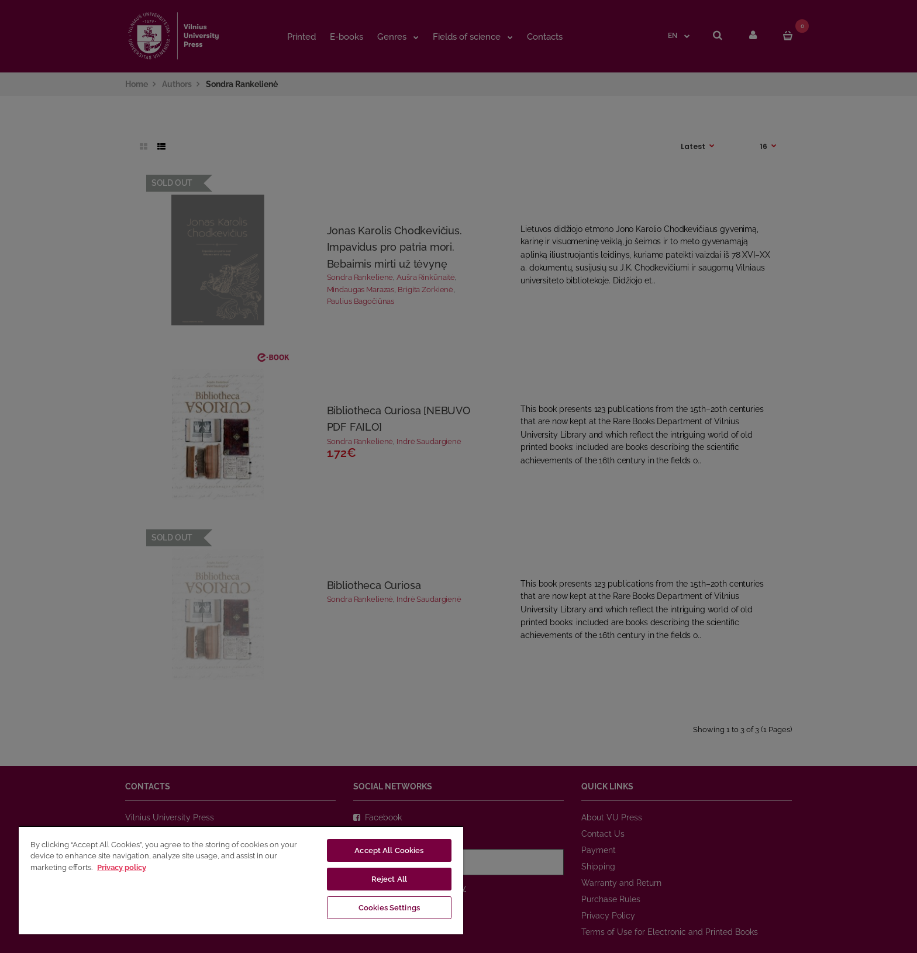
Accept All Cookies (388, 850)
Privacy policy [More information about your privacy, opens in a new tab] (121, 867)
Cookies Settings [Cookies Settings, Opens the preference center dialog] (389, 907)
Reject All (389, 879)
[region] (241, 880)
